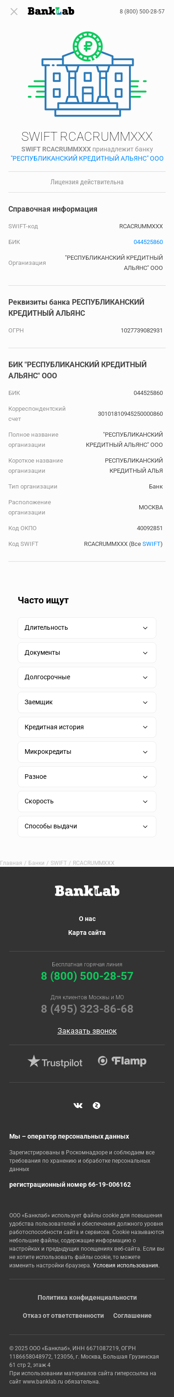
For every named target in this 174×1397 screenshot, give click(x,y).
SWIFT (151, 543)
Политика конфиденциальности (87, 1297)
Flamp (122, 1061)
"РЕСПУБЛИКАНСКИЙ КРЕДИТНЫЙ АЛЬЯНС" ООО (87, 158)
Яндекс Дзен (96, 1105)
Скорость (39, 801)
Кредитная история (54, 727)
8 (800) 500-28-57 (142, 11)
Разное (35, 776)
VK (78, 1105)
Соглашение (132, 1315)
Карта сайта (87, 932)
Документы (42, 652)
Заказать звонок (87, 1031)
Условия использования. (126, 1265)
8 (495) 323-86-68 (87, 1008)
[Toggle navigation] (14, 11)
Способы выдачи (51, 826)
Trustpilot (55, 1061)
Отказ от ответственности (63, 1315)
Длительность (46, 627)
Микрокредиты (48, 751)
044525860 (148, 241)
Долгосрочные (47, 677)
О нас (87, 918)
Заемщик (39, 702)
